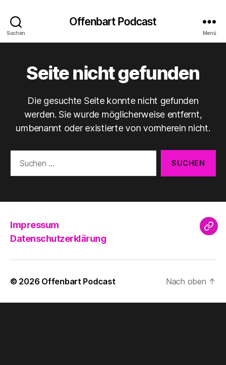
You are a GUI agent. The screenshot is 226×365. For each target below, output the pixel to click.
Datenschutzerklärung (58, 238)
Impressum (34, 225)
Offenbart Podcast (112, 21)
